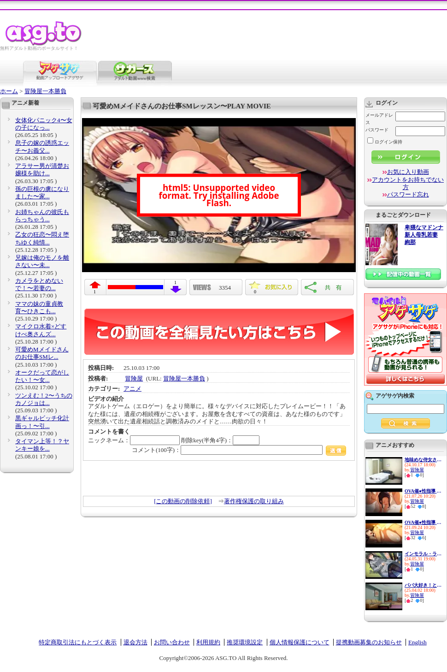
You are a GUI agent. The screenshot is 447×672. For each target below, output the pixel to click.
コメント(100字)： (239, 449)
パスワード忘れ (408, 194)
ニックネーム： (134, 440)
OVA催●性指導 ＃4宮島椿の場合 (423, 491)
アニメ (132, 388)
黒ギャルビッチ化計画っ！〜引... (42, 422)
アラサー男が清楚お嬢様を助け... (42, 169)
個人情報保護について (299, 642)
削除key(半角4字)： (220, 440)
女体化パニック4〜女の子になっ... (43, 124)
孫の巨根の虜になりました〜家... (42, 192)
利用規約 (208, 642)
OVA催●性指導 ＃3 (423, 522)
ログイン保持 (384, 141)
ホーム (9, 91)
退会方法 (135, 642)
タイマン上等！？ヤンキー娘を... (42, 445)
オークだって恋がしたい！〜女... (42, 376)
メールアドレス (379, 119)
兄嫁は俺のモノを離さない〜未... (42, 261)
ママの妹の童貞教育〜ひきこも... (39, 307)
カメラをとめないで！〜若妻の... (39, 284)
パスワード (376, 129)
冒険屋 (134, 378)
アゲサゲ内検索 (395, 395)
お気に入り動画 (408, 171)
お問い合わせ (172, 642)
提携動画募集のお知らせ (369, 642)
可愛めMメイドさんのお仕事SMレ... (42, 353)
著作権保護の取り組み (254, 501)
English (417, 642)
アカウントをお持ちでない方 (408, 183)
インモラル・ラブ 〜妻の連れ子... (423, 553)
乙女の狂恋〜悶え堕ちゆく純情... (42, 238)
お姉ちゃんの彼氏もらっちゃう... (42, 215)
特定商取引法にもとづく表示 (78, 642)
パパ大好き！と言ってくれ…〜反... (423, 585)
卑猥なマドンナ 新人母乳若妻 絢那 (424, 235)
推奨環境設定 (245, 642)
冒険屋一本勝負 (45, 91)
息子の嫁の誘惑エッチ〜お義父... (42, 146)
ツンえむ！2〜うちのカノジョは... (43, 399)
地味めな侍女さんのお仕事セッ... (423, 459)
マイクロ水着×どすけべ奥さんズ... (40, 330)
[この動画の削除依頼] (183, 501)
